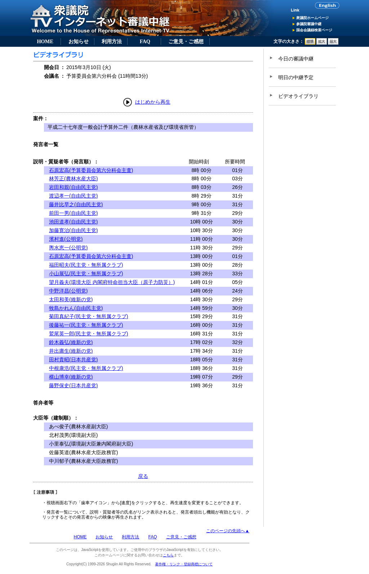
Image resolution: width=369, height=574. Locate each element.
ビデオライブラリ (298, 96)
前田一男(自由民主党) (73, 213)
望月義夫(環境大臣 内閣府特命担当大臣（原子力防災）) (112, 282)
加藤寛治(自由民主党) (73, 230)
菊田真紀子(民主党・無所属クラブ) (88, 316)
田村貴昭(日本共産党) (73, 359)
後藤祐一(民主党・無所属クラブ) (86, 325)
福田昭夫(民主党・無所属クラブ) (86, 265)
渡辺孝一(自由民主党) (73, 196)
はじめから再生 (152, 102)
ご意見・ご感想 (186, 41)
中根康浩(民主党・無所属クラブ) (86, 368)
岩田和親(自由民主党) (73, 187)
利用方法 (112, 41)
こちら (168, 555)
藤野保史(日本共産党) (73, 385)
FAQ (145, 41)
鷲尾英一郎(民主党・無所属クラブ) (88, 333)
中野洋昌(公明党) (68, 291)
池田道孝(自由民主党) (73, 222)
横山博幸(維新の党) (71, 377)
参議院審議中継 (308, 24)
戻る (143, 476)
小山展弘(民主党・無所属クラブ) (86, 273)
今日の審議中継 (296, 59)
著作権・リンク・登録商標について (184, 564)
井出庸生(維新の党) (71, 351)
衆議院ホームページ (312, 18)
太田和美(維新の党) (71, 299)
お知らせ (78, 41)
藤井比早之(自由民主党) (76, 204)
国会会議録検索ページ (314, 30)
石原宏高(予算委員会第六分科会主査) (91, 170)
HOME (45, 41)
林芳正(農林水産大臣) (73, 178)
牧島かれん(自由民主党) (76, 308)
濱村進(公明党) (66, 239)
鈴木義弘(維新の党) (71, 342)
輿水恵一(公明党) (68, 247)
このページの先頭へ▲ (227, 530)
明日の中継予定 (296, 77)
